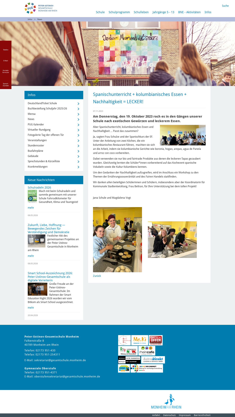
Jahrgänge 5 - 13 (163, 12)
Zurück (97, 275)
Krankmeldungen (37, 166)
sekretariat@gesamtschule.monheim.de (60, 360)
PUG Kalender (36, 124)
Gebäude (33, 156)
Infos (208, 12)
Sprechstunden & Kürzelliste (44, 161)
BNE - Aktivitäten (189, 12)
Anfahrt (156, 415)
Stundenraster (36, 145)
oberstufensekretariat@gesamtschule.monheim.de (67, 376)
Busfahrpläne (35, 150)
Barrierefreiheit (202, 415)
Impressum (185, 415)
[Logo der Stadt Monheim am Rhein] (166, 401)
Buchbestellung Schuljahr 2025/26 (47, 108)
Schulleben (141, 12)
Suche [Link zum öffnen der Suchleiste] (225, 5)
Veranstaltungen (37, 140)
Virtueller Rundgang (39, 129)
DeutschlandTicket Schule (42, 103)
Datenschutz (169, 415)
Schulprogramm (119, 12)
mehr (31, 207)
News (39, 19)
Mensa (32, 113)
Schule (100, 12)
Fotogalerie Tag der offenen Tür (46, 134)
